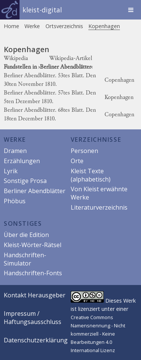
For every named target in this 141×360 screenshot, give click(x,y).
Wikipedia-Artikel (70, 59)
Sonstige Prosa (25, 181)
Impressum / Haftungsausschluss (32, 317)
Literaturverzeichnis (99, 207)
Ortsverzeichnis (64, 26)
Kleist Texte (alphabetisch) (91, 175)
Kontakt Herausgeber (34, 295)
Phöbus (15, 201)
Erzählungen (22, 161)
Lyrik (11, 171)
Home (11, 26)
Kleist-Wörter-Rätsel (32, 245)
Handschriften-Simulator (25, 259)
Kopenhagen (104, 26)
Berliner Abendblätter (34, 191)
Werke (32, 26)
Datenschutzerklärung (36, 340)
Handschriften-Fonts (33, 273)
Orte (77, 161)
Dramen (15, 151)
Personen (84, 151)
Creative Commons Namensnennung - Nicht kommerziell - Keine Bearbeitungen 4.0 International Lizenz (98, 334)
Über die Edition (26, 235)
